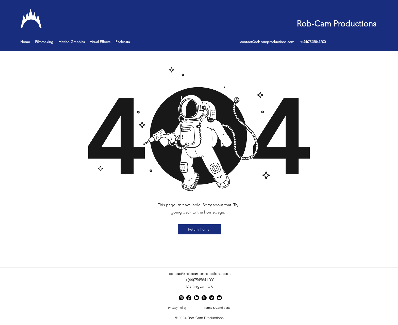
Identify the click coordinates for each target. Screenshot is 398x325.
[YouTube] (219, 297)
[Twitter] (204, 297)
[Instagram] (181, 297)
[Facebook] (188, 297)
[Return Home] (199, 229)
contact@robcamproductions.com (267, 41)
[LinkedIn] (196, 297)
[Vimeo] (211, 297)
